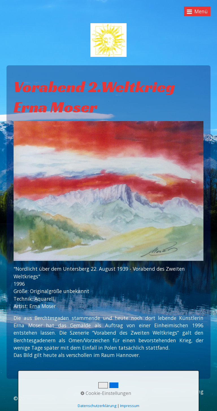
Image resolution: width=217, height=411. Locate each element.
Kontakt (106, 391)
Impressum (134, 391)
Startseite (81, 391)
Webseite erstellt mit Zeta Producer (104, 398)
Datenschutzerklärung (177, 391)
